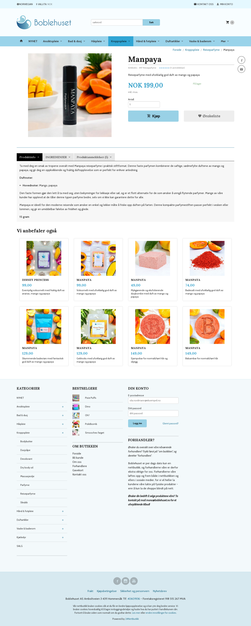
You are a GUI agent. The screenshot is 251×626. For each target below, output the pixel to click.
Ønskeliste (209, 116)
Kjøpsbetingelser (107, 591)
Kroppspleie (119, 41)
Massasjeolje (27, 476)
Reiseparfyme (27, 493)
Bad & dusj (75, 41)
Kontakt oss (79, 474)
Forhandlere (79, 466)
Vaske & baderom (200, 41)
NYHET (33, 41)
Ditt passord (134, 408)
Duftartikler (173, 41)
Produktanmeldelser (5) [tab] (92, 157)
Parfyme (24, 485)
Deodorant (26, 458)
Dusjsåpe (25, 450)
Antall (131, 99)
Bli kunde (77, 457)
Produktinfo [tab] (27, 157)
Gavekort (77, 470)
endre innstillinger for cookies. (161, 612)
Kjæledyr (21, 537)
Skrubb (24, 502)
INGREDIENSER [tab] (56, 157)
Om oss (76, 462)
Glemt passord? (171, 423)
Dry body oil (26, 467)
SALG (20, 546)
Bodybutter (26, 441)
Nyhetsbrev (160, 591)
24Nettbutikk (132, 618)
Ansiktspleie (51, 41)
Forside (177, 49)
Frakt (90, 591)
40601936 (134, 598)
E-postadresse (136, 395)
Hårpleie (96, 41)
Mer (223, 41)
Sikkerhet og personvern (134, 591)
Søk (151, 22)
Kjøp (153, 116)
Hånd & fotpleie (146, 41)
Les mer (136, 612)
